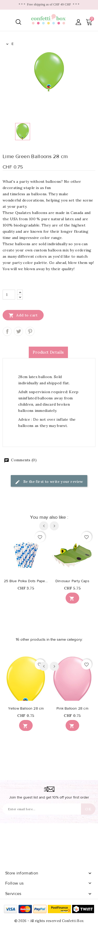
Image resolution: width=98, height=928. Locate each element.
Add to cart (23, 315)
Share (7, 331)
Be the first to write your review (49, 482)
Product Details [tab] (48, 352)
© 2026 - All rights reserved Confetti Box (49, 921)
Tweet (18, 331)
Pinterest (30, 331)
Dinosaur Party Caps (72, 581)
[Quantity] (9, 295)
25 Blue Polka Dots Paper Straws (26, 581)
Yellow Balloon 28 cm (26, 708)
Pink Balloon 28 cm (72, 708)
